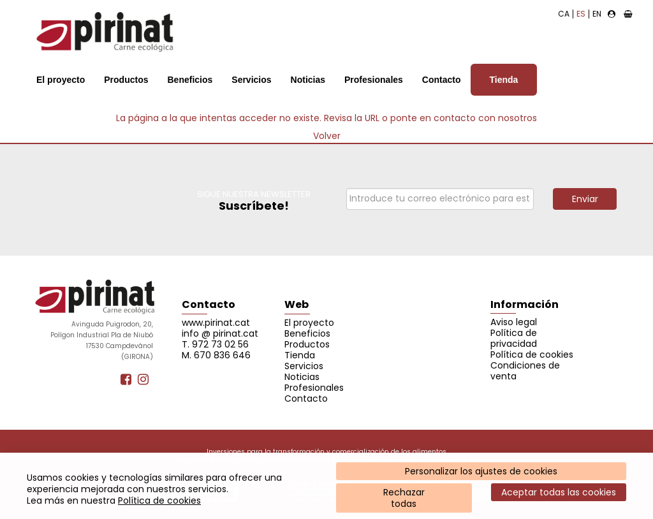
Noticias (308, 80)
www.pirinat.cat (216, 322)
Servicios (251, 80)
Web (296, 304)
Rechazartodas (404, 498)
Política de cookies (159, 500)
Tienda (504, 80)
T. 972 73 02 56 (215, 344)
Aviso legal (513, 322)
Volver (327, 135)
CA (563, 13)
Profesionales (373, 80)
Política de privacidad (513, 338)
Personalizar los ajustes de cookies (481, 471)
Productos (126, 80)
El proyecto (60, 80)
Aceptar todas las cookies (558, 492)
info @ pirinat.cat (220, 333)
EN (596, 13)
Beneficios (189, 80)
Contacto (441, 80)
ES (580, 13)
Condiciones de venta (525, 371)
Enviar (585, 199)
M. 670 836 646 (216, 355)
